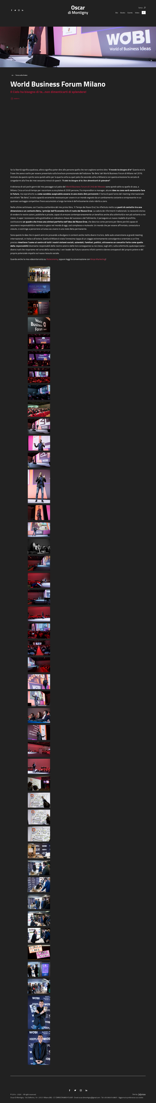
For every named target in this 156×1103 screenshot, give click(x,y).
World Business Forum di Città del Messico (85, 186)
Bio (117, 17)
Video (137, 17)
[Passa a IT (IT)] (144, 17)
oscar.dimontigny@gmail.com (89, 1097)
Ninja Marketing (98, 259)
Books (122, 17)
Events (130, 17)
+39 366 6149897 (110, 1097)
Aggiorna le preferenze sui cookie (131, 1097)
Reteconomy (52, 259)
